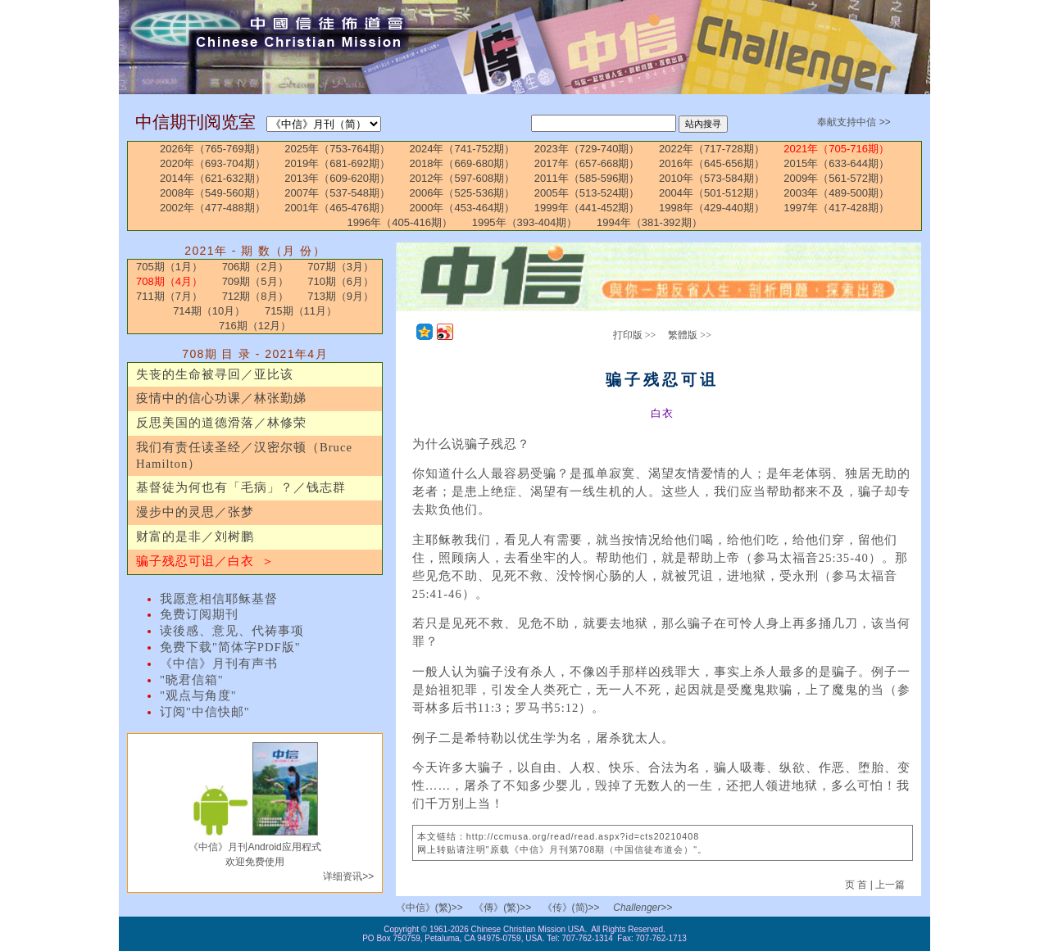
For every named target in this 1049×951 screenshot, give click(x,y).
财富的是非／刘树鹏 (195, 536)
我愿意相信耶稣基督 (219, 598)
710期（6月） (340, 281)
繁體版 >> (689, 335)
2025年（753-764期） (337, 149)
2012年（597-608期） (462, 178)
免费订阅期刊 (199, 614)
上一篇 (890, 884)
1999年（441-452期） (587, 208)
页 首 (857, 884)
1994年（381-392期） (649, 222)
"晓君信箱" (192, 679)
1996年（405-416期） (399, 222)
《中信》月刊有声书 (219, 663)
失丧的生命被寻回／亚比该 (214, 374)
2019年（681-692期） (337, 163)
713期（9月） (340, 296)
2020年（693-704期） (213, 163)
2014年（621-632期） (213, 178)
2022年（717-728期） (712, 149)
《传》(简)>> (571, 907)
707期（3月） (340, 266)
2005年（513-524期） (587, 193)
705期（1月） (169, 266)
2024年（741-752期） (462, 149)
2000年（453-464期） (462, 208)
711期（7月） (169, 296)
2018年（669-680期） (462, 163)
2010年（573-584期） (712, 178)
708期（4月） (169, 281)
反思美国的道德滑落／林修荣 (221, 422)
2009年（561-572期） (836, 178)
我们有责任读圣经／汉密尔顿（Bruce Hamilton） (244, 455)
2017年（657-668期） (587, 163)
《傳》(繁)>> (502, 907)
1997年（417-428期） (836, 208)
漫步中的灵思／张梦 (195, 512)
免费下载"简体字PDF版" (230, 647)
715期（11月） (301, 311)
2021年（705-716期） (836, 149)
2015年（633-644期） (836, 163)
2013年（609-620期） (337, 178)
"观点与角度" (198, 695)
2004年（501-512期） (712, 193)
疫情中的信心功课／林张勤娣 (221, 398)
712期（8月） (255, 296)
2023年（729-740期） (587, 149)
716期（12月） (255, 325)
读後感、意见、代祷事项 (232, 630)
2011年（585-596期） (587, 178)
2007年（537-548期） (337, 193)
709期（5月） (255, 281)
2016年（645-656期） (712, 163)
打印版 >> (634, 335)
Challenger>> (642, 907)
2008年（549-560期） (213, 193)
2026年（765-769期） (213, 149)
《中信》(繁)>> (429, 907)
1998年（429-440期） (712, 208)
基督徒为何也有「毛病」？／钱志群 (241, 487)
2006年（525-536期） (462, 193)
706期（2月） (255, 266)
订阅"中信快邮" (205, 711)
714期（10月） (209, 311)
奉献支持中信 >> (853, 122)
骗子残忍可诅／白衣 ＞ (205, 561)
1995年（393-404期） (525, 222)
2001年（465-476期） (337, 208)
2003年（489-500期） (836, 193)
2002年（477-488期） (213, 208)
